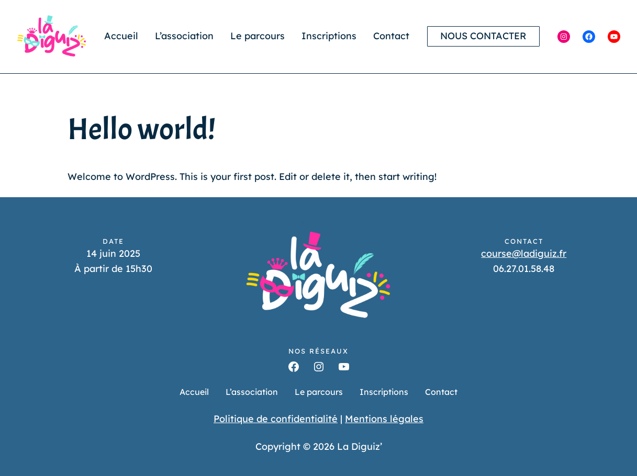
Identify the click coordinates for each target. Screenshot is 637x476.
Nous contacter (483, 36)
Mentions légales (384, 419)
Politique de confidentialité (276, 419)
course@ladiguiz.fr (523, 253)
